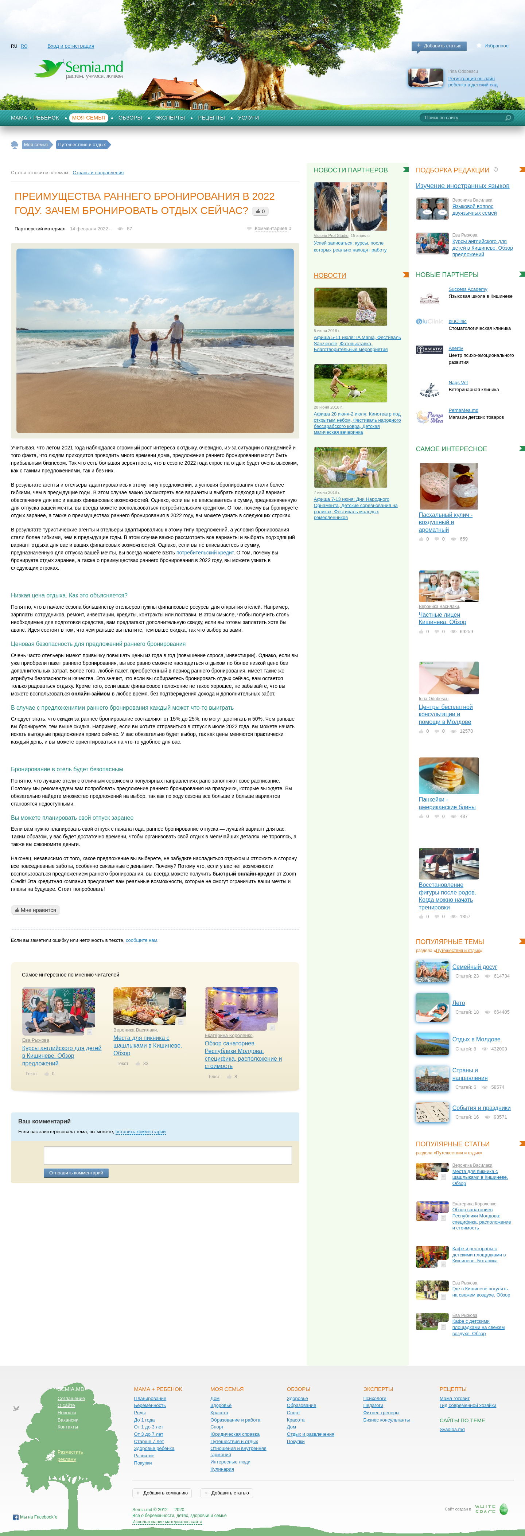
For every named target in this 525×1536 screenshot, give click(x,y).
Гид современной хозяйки (468, 1405)
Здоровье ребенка (154, 1448)
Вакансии (68, 1420)
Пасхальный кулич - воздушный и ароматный (446, 522)
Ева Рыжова (35, 1040)
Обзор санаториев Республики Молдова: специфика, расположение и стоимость (481, 1219)
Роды (140, 1412)
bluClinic (458, 321)
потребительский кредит (205, 552)
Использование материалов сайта (167, 1521)
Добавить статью (443, 45)
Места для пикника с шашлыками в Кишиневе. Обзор (147, 1045)
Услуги (248, 118)
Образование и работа (235, 1420)
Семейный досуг (474, 967)
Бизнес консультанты (386, 1420)
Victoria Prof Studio (331, 235)
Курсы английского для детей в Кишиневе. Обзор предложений (62, 1055)
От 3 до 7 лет (148, 1434)
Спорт (217, 1427)
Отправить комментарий (76, 1173)
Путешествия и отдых (458, 950)
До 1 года (144, 1420)
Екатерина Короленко (229, 1035)
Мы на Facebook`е (39, 1517)
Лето (458, 1003)
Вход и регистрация (70, 46)
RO (24, 46)
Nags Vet (458, 382)
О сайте (66, 1405)
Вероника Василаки (135, 1030)
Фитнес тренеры (381, 1412)
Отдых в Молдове (476, 1039)
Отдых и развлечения (310, 1434)
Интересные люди (230, 1462)
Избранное (497, 45)
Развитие (144, 1455)
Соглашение (71, 1398)
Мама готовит (455, 1398)
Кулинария (222, 1469)
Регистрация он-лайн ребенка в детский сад (473, 81)
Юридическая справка (235, 1434)
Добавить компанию (165, 1493)
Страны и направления (98, 172)
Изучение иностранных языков (463, 186)
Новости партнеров (351, 170)
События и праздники (481, 1108)
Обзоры (130, 118)
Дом (214, 1398)
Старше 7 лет (149, 1441)
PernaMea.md (464, 410)
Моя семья (88, 118)
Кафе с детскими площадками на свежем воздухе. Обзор (478, 1327)
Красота (219, 1412)
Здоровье (221, 1405)
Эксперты (170, 118)
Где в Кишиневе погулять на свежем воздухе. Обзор (481, 1292)
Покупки (143, 1463)
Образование (301, 1405)
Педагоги (373, 1405)
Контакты (68, 1427)
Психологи (374, 1398)
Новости (330, 275)
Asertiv (456, 348)
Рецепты (211, 118)
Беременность (150, 1405)
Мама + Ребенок (35, 118)
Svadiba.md (452, 1429)
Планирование (150, 1398)
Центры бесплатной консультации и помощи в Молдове (446, 714)
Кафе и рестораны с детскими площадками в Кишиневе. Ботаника (479, 1254)
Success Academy (468, 289)
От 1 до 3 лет (148, 1427)
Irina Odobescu (433, 698)
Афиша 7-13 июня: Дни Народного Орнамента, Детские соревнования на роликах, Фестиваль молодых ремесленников (356, 508)
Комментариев (271, 228)
